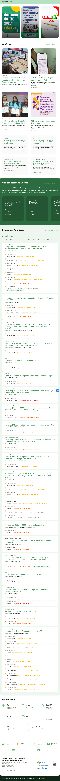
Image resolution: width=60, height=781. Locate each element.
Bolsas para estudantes (15, 239)
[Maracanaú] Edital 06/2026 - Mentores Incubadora (24, 525)
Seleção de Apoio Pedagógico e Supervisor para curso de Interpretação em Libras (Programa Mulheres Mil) (26, 248)
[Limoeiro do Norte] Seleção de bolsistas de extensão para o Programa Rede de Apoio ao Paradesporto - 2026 (27, 458)
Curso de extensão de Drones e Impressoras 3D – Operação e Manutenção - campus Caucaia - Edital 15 (28, 344)
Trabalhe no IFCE (36, 239)
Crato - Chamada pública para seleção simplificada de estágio (28, 376)
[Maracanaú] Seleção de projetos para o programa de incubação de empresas (29, 541)
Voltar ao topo (31, 735)
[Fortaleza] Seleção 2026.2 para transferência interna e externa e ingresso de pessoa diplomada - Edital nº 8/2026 (30, 409)
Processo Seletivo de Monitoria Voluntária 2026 (23, 574)
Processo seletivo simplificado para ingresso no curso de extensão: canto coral (26, 591)
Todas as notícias (51, 45)
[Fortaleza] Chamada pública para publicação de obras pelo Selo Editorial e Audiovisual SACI (29, 426)
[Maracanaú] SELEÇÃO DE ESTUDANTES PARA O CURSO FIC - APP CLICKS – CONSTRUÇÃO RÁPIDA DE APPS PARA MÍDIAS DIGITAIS (28, 476)
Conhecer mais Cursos (50, 183)
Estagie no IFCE (45, 239)
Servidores (6, 239)
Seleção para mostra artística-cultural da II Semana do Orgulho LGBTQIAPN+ (29, 299)
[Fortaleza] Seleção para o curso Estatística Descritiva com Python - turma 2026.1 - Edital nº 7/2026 (30, 392)
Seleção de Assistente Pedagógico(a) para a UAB (23, 631)
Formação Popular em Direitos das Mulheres (21, 611)
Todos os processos (51, 230)
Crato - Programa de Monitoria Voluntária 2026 (22, 360)
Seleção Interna (54, 239)
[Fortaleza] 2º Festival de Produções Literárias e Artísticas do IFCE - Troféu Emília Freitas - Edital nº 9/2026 (30, 441)
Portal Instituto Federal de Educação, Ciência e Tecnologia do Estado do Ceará (9, 1)
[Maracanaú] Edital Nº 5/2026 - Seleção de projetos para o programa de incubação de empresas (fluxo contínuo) (27, 558)
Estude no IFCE (26, 239)
